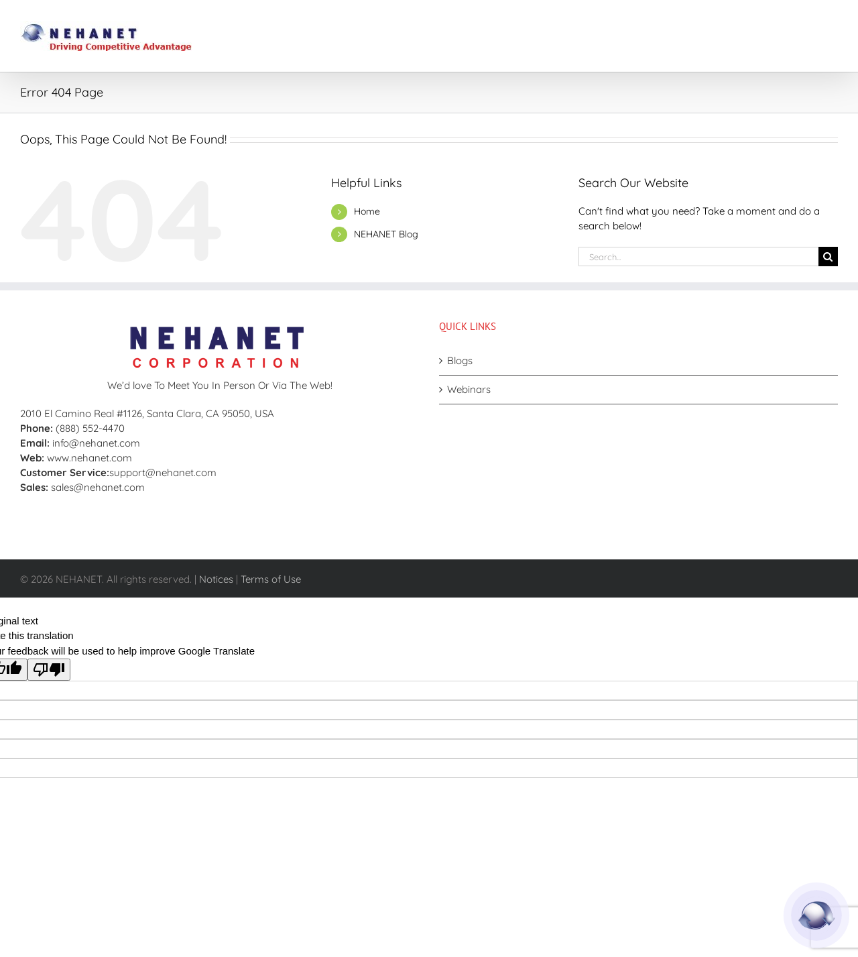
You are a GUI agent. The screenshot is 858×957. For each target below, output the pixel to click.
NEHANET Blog (386, 234)
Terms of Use (271, 579)
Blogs (460, 360)
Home (367, 211)
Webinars (469, 389)
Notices (216, 579)
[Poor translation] (48, 670)
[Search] (828, 256)
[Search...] (698, 256)
